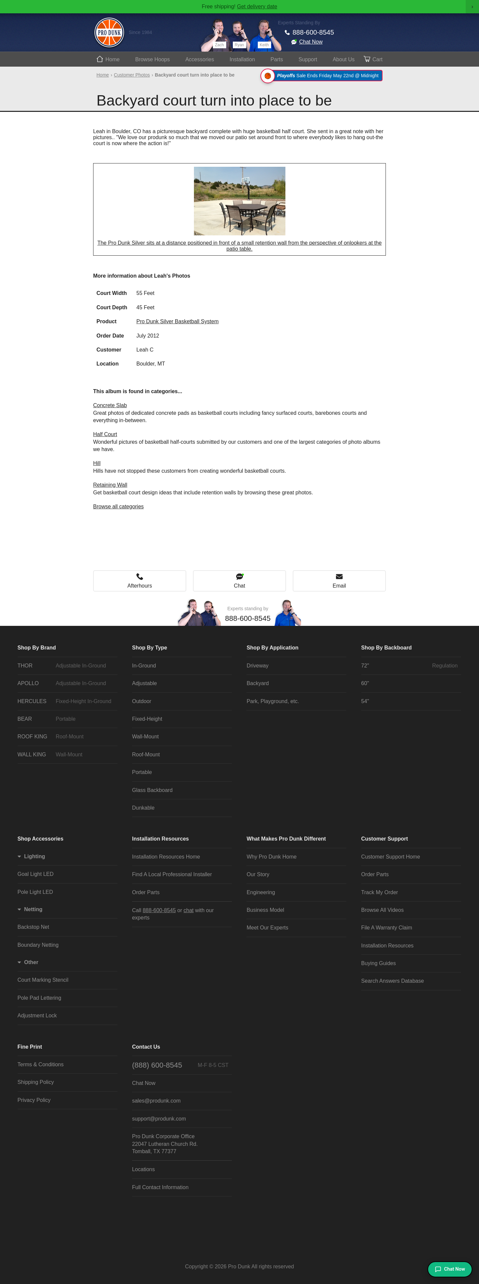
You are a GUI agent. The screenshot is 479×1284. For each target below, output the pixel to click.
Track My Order (379, 892)
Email (339, 586)
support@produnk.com (159, 1119)
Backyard (257, 683)
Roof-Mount (146, 754)
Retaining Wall (110, 485)
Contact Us (146, 1047)
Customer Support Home (390, 857)
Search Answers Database (392, 981)
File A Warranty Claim (386, 927)
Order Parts (146, 892)
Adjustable (144, 683)
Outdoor (141, 701)
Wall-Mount (145, 736)
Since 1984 (140, 32)
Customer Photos (132, 75)
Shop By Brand (37, 647)
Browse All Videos (382, 910)
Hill (96, 463)
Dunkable (143, 808)
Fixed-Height (147, 719)
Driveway (257, 665)
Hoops (152, 59)
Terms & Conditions (41, 1064)
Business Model (265, 910)
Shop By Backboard (386, 647)
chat (189, 910)
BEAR (66, 719)
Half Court (105, 434)
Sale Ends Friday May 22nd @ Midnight (322, 75)
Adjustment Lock (37, 1015)
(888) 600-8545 (180, 1065)
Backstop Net (33, 927)
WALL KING (66, 754)
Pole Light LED (35, 892)
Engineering (260, 892)
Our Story (257, 874)
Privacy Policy (34, 1100)
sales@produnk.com (156, 1101)
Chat (239, 586)
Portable (142, 772)
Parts (276, 59)
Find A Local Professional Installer (172, 874)
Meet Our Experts (267, 927)
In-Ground (144, 665)
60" (365, 683)
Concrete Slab (110, 405)
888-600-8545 (313, 32)
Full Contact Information (160, 1187)
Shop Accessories (41, 839)
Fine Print (30, 1047)
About (344, 59)
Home (112, 59)
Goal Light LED (36, 874)
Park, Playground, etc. (272, 701)
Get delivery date (257, 6)
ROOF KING (66, 736)
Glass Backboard (152, 790)
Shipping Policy (36, 1082)
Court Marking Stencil (43, 980)
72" (409, 665)
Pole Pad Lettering (40, 998)
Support (307, 59)
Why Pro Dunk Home (271, 857)
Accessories (199, 59)
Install (242, 59)
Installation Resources (160, 839)
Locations (143, 1169)
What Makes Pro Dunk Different (286, 839)
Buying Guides (378, 963)
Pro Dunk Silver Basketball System (177, 321)
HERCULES (66, 701)
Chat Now (311, 42)
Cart (378, 59)
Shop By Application (272, 647)
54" (365, 701)
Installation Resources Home (166, 857)
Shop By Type (149, 647)
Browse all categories (118, 506)
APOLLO (66, 683)
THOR (66, 665)
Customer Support (384, 839)
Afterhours (139, 586)
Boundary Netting (38, 945)
